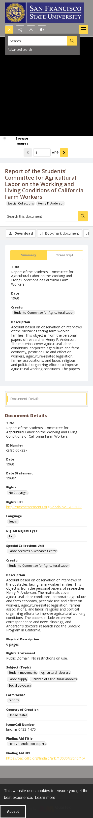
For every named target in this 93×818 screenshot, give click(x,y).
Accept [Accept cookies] (13, 812)
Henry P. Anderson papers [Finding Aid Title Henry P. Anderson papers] (27, 744)
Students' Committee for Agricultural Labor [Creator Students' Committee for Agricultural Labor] (44, 312)
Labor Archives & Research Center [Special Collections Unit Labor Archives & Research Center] (33, 551)
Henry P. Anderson (51, 203)
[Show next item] (64, 152)
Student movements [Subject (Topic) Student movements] (23, 672)
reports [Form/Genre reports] (14, 700)
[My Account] (31, 30)
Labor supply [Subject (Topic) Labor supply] (18, 679)
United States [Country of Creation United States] (18, 715)
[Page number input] (42, 152)
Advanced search (20, 50)
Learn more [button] (45, 797)
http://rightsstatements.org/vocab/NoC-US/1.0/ (44, 507)
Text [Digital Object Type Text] (12, 536)
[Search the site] (37, 41)
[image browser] (18, 141)
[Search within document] (83, 216)
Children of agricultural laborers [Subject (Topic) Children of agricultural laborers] (54, 679)
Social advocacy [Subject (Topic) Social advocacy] (20, 685)
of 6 (55, 152)
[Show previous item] (28, 152)
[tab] (28, 255)
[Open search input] (9, 30)
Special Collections (20, 203)
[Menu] (83, 29)
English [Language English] (13, 521)
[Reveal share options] (20, 30)
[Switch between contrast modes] (42, 30)
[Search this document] (41, 216)
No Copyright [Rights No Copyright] (18, 493)
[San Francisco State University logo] (44, 12)
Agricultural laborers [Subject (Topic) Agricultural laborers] (55, 672)
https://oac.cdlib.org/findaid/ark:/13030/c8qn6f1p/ (45, 758)
